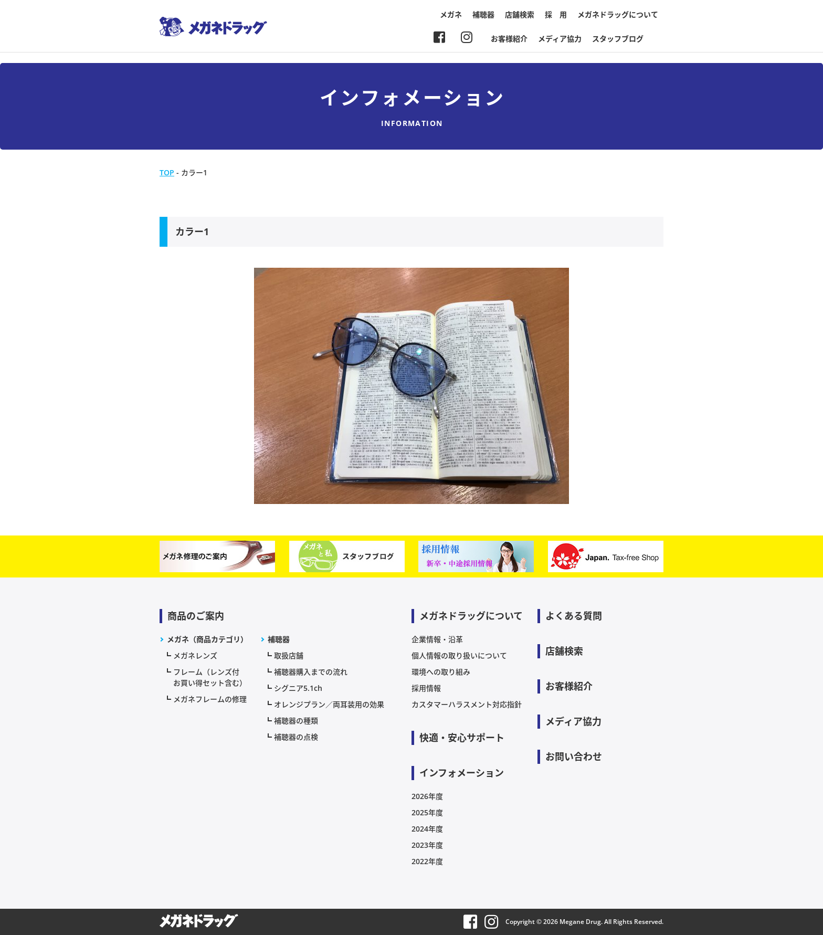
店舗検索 (519, 14)
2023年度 (427, 845)
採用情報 (426, 688)
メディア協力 (560, 39)
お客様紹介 (509, 39)
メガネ (451, 14)
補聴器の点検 (296, 737)
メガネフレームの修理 (210, 699)
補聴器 (483, 14)
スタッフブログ (617, 39)
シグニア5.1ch (298, 688)
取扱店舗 (288, 655)
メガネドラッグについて (617, 14)
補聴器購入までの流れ (310, 672)
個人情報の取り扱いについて (459, 655)
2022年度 (427, 861)
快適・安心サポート (461, 737)
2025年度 (427, 812)
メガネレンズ (195, 655)
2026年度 (427, 796)
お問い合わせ (573, 756)
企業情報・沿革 (437, 639)
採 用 (556, 14)
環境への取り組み (441, 672)
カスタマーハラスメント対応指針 (467, 704)
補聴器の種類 (296, 721)
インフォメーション (461, 772)
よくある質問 (573, 616)
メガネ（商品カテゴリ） (207, 639)
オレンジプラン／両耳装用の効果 (329, 704)
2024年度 (427, 829)
